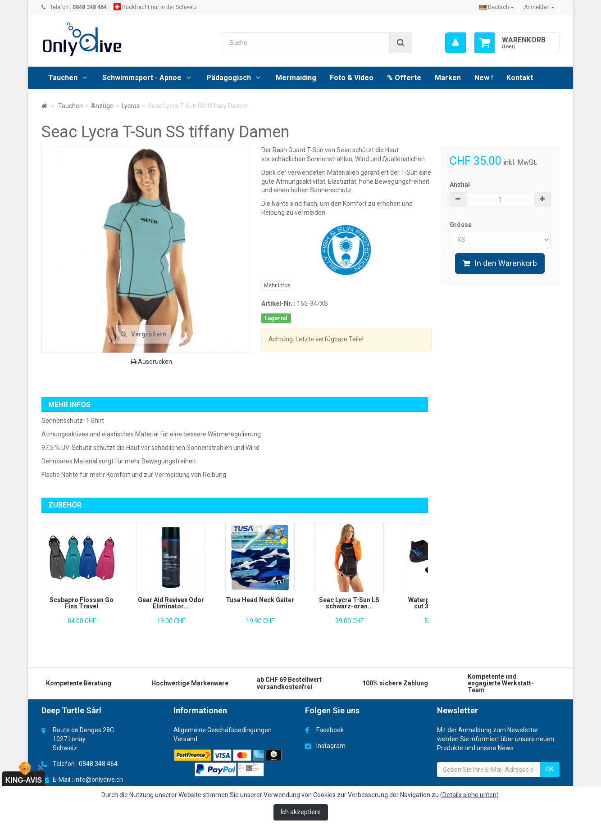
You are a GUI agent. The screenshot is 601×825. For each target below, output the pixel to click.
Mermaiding (296, 77)
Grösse (461, 224)
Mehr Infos (277, 285)
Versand (185, 739)
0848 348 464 (98, 763)
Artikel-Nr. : (278, 303)
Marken (448, 77)
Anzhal (460, 184)
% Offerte (404, 77)
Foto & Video (351, 77)
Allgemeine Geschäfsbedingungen (222, 730)
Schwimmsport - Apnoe (142, 77)
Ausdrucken (151, 361)
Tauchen (62, 77)
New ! (483, 77)
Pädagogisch (228, 77)
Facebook (330, 730)
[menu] (455, 42)
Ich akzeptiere (301, 812)
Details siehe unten (469, 794)
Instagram (331, 745)
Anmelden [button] (539, 7)
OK (550, 769)
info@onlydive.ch (98, 779)
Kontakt (519, 77)
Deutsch (496, 7)
